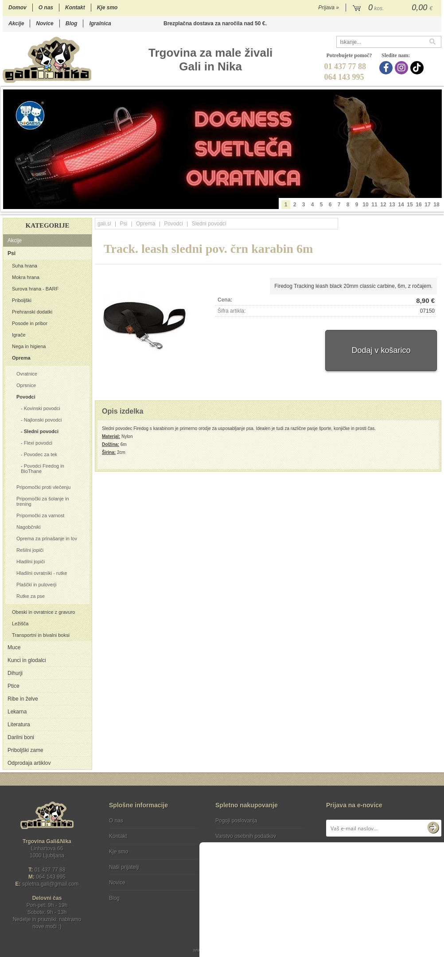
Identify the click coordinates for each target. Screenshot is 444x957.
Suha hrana (24, 265)
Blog (72, 23)
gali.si (104, 224)
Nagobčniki (28, 527)
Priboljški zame (25, 750)
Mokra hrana (25, 277)
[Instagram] (402, 67)
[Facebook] (387, 67)
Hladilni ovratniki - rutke (41, 573)
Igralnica (100, 23)
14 (401, 204)
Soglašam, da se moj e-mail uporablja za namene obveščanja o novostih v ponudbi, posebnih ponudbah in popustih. (381, 857)
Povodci (25, 396)
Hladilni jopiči (30, 561)
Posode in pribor (29, 323)
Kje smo (107, 7)
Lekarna (17, 712)
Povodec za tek (40, 454)
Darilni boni (21, 737)
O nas (46, 7)
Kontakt (75, 7)
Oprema (21, 357)
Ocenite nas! (240, 895)
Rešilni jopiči (29, 550)
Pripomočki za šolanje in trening (42, 501)
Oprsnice (26, 385)
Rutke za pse (30, 596)
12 (383, 204)
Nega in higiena (29, 346)
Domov (17, 7)
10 (365, 204)
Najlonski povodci (43, 419)
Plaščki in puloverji (36, 584)
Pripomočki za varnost (40, 515)
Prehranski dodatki (32, 311)
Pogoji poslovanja (236, 821)
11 (374, 204)
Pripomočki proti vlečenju (43, 487)
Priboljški (21, 300)
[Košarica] (393, 8)
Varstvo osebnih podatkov (245, 836)
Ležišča (20, 623)
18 (436, 204)
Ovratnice (26, 373)
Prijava (328, 7)
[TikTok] (418, 67)
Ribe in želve (23, 699)
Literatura (19, 724)
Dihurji (15, 673)
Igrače (19, 334)
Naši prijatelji (124, 867)
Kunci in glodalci (27, 660)
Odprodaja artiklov (29, 763)
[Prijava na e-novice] (433, 828)
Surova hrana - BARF (35, 288)
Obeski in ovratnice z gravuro (43, 612)
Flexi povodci (38, 443)
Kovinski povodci (42, 408)
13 (392, 204)
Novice (44, 23)
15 (410, 204)
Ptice (13, 686)
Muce (14, 647)
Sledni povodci (41, 431)
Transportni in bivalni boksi (41, 635)
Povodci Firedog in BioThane (42, 468)
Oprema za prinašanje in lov (46, 538)
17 (427, 204)
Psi (12, 253)
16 (418, 204)
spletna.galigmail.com (50, 884)
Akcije (16, 23)
